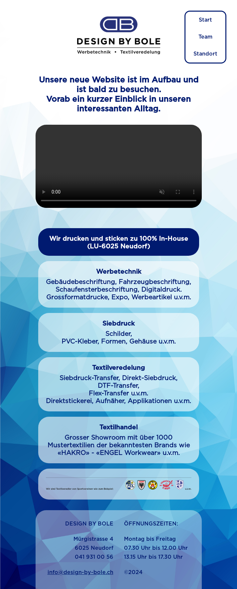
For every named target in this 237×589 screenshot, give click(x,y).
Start (205, 20)
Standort (205, 54)
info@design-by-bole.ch (80, 572)
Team (205, 37)
